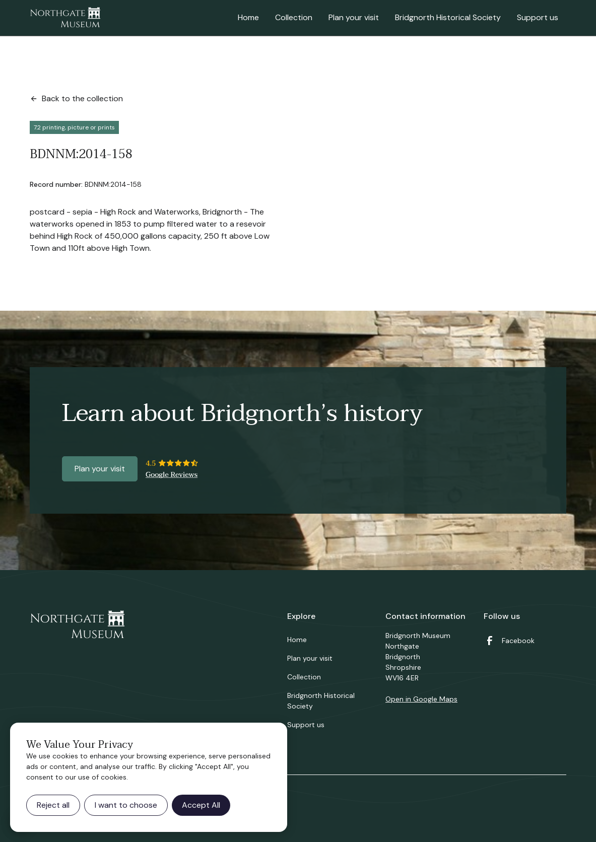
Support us (537, 17)
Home (248, 17)
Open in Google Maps (421, 699)
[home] (65, 18)
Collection (293, 17)
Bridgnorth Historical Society (448, 17)
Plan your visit (353, 17)
